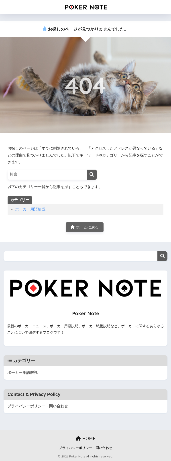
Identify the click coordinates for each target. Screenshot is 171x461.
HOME (86, 438)
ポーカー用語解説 (30, 209)
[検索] (92, 175)
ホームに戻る (85, 227)
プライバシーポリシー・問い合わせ (37, 406)
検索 (162, 256)
